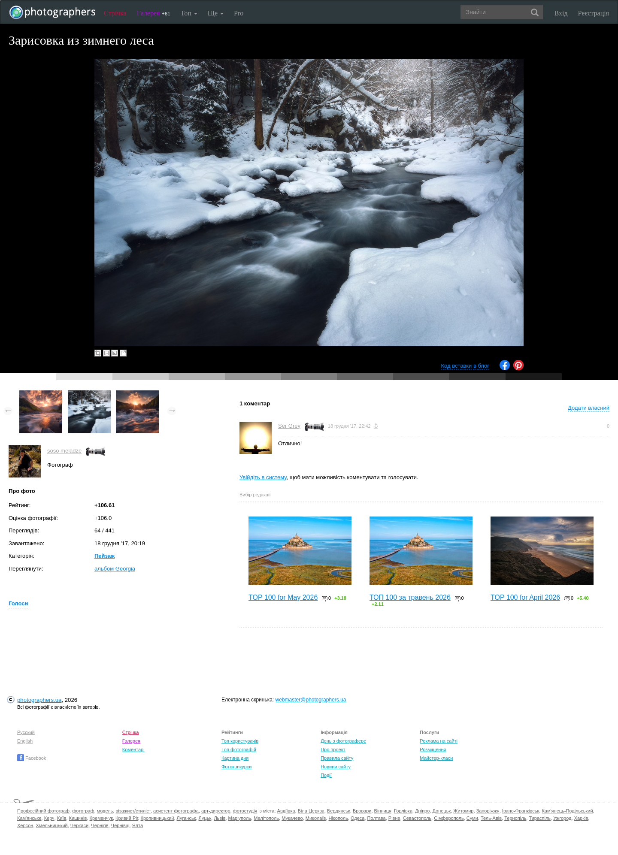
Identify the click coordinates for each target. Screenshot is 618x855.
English (25, 740)
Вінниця (382, 810)
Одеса (357, 818)
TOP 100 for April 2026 (525, 597)
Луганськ (186, 818)
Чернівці (120, 825)
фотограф (83, 810)
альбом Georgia (114, 568)
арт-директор (215, 810)
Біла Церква (311, 810)
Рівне (394, 818)
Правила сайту (337, 758)
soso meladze (64, 450)
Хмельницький (52, 825)
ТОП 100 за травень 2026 (410, 597)
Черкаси (79, 825)
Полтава (376, 818)
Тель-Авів (491, 818)
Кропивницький (157, 818)
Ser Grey (289, 426)
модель (105, 810)
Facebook (31, 758)
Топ (189, 13)
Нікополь (338, 818)
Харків (581, 818)
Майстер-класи (436, 758)
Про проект (333, 749)
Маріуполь (239, 818)
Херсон (25, 825)
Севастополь (417, 818)
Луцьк (205, 818)
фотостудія (245, 810)
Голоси (18, 603)
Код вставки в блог (465, 366)
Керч (49, 818)
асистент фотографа (176, 810)
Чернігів (99, 825)
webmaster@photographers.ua (311, 700)
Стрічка (115, 13)
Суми (472, 818)
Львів (219, 818)
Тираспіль (540, 818)
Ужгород (562, 818)
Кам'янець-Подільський (567, 810)
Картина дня (234, 758)
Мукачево (292, 818)
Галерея (153, 13)
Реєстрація (593, 13)
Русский (26, 732)
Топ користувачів (239, 740)
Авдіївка (286, 810)
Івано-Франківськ (520, 810)
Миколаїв (316, 818)
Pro (238, 13)
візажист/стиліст (132, 810)
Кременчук (101, 818)
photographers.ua (39, 700)
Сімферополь (449, 818)
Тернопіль (515, 818)
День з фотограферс (343, 740)
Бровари (362, 810)
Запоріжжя (488, 810)
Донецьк (441, 810)
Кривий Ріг (126, 818)
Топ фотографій (238, 749)
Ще (216, 13)
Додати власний (588, 408)
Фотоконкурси (236, 766)
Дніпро (422, 810)
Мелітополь (266, 818)
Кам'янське (29, 818)
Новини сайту (336, 766)
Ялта (137, 825)
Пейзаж (104, 556)
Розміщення (433, 749)
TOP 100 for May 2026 (283, 597)
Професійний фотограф (43, 810)
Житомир (463, 810)
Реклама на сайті (438, 740)
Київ (61, 818)
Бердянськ (338, 810)
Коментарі (133, 749)
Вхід (561, 13)
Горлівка (403, 810)
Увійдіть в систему (263, 477)
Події (326, 775)
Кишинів (78, 818)
